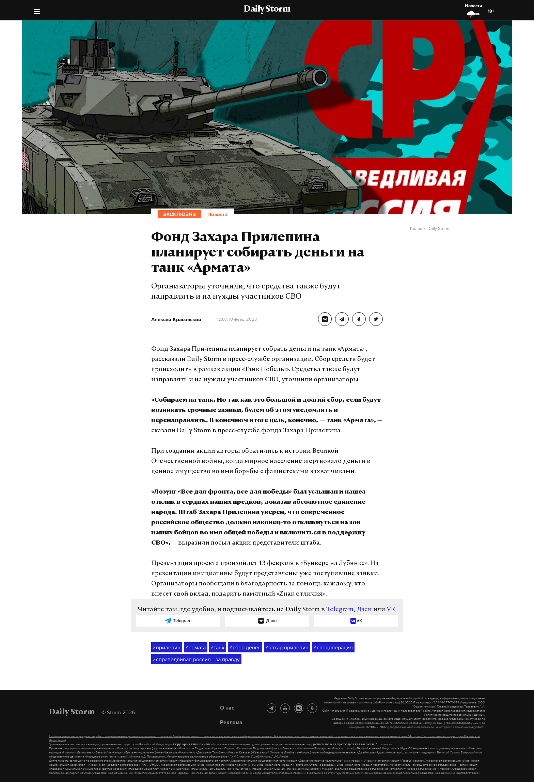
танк (217, 647)
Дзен (364, 609)
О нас (227, 707)
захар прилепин (287, 647)
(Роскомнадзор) (389, 702)
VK (391, 609)
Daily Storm (267, 9)
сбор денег (245, 647)
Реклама (231, 722)
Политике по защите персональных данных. (454, 714)
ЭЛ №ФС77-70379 (446, 702)
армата (196, 647)
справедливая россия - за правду (196, 659)
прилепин (166, 647)
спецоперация (333, 647)
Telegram (340, 609)
